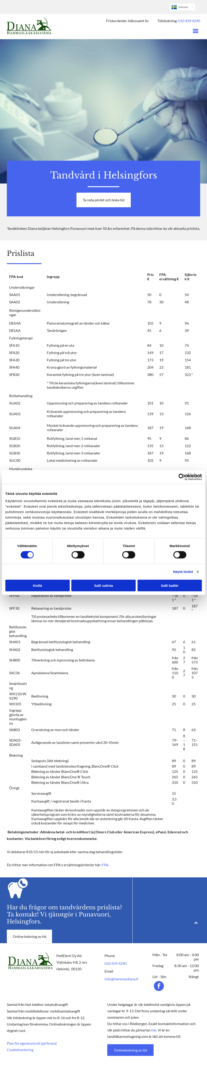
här (153, 1030)
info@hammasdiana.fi (121, 979)
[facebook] (159, 986)
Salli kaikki (169, 585)
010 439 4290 (189, 20)
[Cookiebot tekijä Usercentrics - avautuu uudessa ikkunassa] (182, 477)
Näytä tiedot (183, 572)
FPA (105, 865)
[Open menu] (195, 31)
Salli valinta (103, 585)
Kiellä (37, 585)
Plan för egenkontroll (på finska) (32, 1043)
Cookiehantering (20, 1049)
